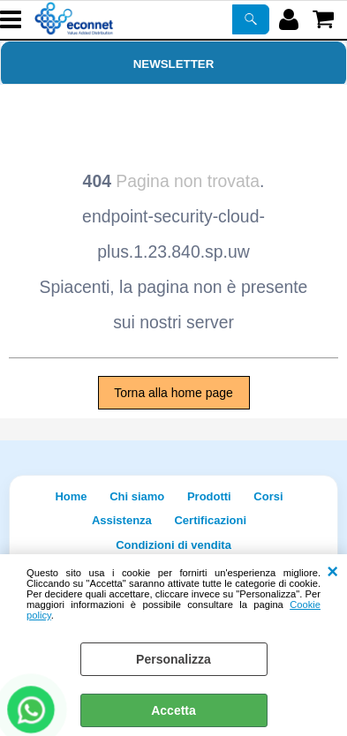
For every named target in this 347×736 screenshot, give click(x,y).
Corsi (268, 496)
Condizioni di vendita (173, 545)
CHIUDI (332, 572)
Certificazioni (210, 520)
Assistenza (122, 520)
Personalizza (173, 659)
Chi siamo (136, 496)
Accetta (173, 710)
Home (71, 496)
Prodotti (209, 496)
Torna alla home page (173, 393)
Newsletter (174, 64)
